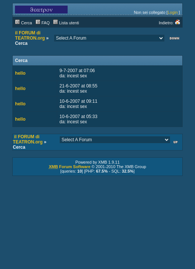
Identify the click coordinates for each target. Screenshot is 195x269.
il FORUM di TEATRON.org (30, 35)
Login (173, 12)
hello (20, 73)
